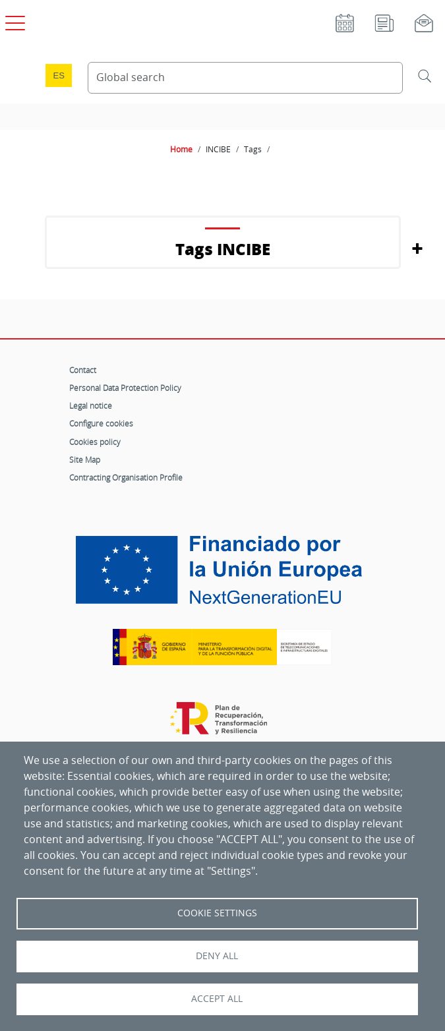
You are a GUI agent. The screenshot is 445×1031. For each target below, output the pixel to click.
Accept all (217, 999)
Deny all (217, 956)
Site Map (84, 459)
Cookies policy (95, 441)
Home (181, 149)
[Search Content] (245, 78)
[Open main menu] (13, 20)
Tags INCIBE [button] (222, 248)
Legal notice (90, 405)
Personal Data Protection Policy (125, 387)
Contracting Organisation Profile (126, 477)
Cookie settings (217, 913)
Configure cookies (101, 423)
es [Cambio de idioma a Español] (59, 75)
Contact (82, 370)
